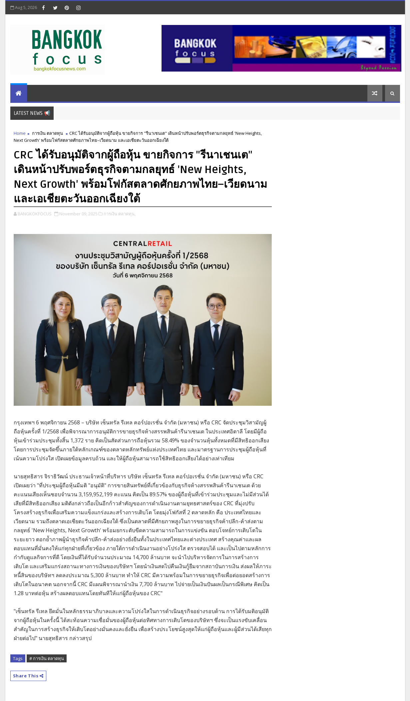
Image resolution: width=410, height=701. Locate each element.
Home (20, 133)
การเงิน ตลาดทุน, (120, 214)
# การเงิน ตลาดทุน (46, 658)
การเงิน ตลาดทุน (47, 133)
